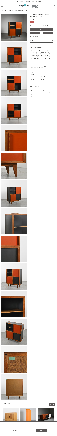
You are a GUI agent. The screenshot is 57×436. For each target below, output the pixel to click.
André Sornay (45, 25)
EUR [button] (17, 1)
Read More (15, 430)
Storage (6, 10)
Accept (41, 430)
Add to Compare (48, 33)
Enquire (41, 29)
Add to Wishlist (35, 33)
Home (2, 10)
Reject (28, 430)
